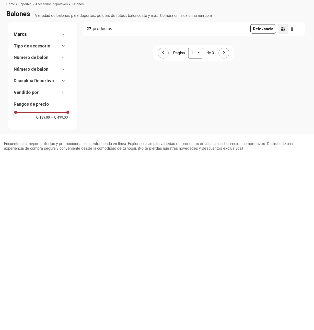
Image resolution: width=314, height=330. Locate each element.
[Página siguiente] (224, 53)
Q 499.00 (59, 117)
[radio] (283, 29)
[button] (42, 34)
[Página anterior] (163, 53)
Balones (77, 4)
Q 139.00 (43, 117)
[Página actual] (195, 53)
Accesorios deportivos (51, 4)
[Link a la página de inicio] (10, 4)
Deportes (25, 4)
